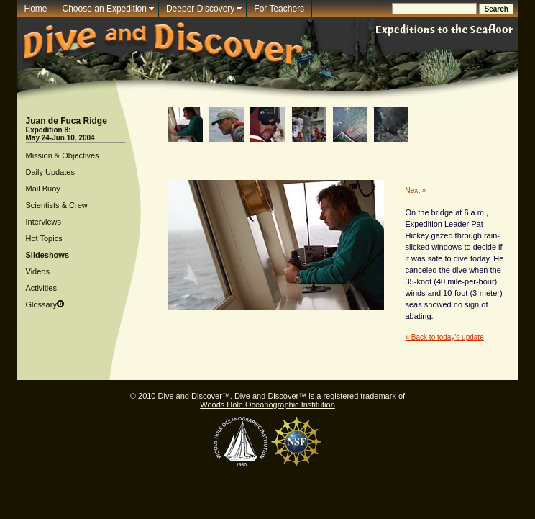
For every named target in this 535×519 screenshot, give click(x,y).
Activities (41, 288)
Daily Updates (50, 172)
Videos (38, 271)
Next (413, 190)
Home (35, 9)
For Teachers (279, 9)
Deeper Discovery (200, 9)
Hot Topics (44, 238)
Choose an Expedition (105, 9)
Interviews (44, 221)
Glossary (41, 304)
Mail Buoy (43, 188)
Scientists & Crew (57, 205)
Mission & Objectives (62, 155)
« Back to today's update (445, 337)
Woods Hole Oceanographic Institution (267, 404)
